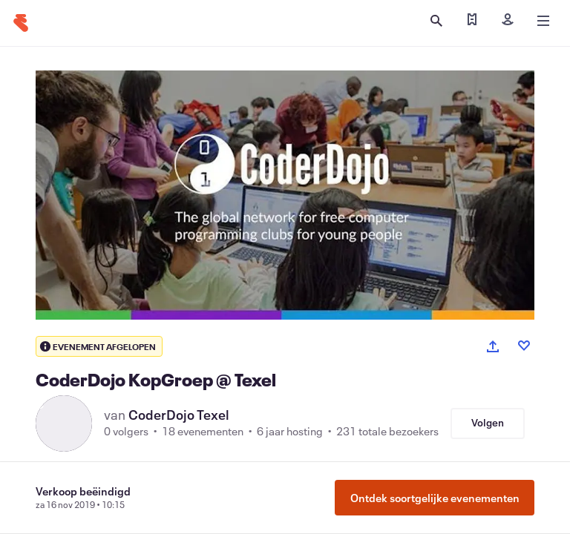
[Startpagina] (21, 23)
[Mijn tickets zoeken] (472, 21)
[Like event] (524, 345)
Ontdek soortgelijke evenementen (435, 497)
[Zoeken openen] (436, 21)
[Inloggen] (507, 21)
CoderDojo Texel (178, 414)
